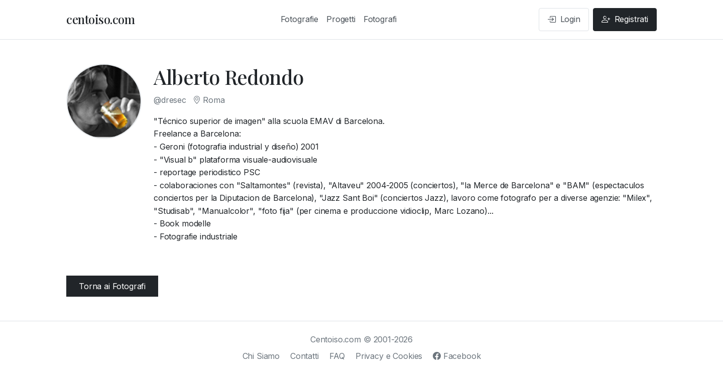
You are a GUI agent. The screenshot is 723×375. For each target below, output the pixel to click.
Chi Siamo (261, 356)
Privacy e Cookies (388, 356)
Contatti (304, 356)
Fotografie (299, 19)
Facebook (456, 356)
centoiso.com (100, 19)
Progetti (340, 19)
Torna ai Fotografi (112, 286)
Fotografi (380, 19)
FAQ (337, 356)
